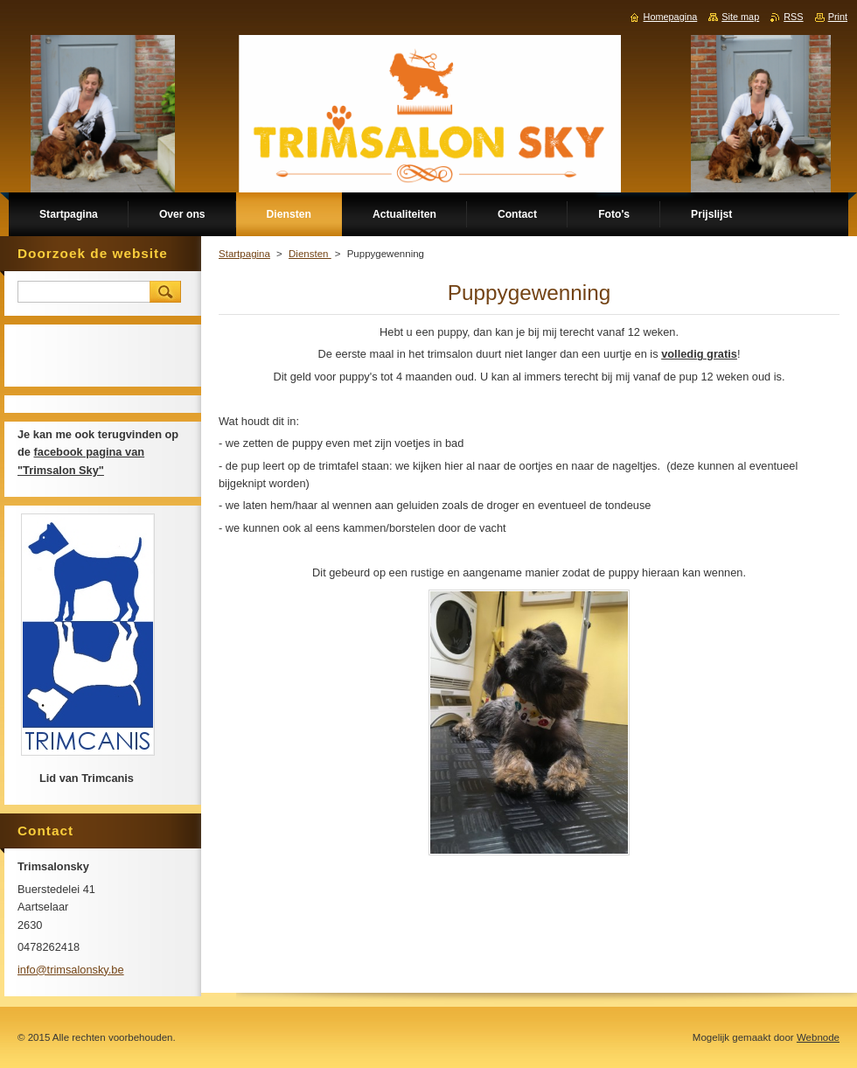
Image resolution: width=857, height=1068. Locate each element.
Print (837, 16)
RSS (793, 16)
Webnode (818, 1037)
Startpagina (244, 253)
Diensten (310, 253)
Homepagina (671, 16)
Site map (740, 16)
